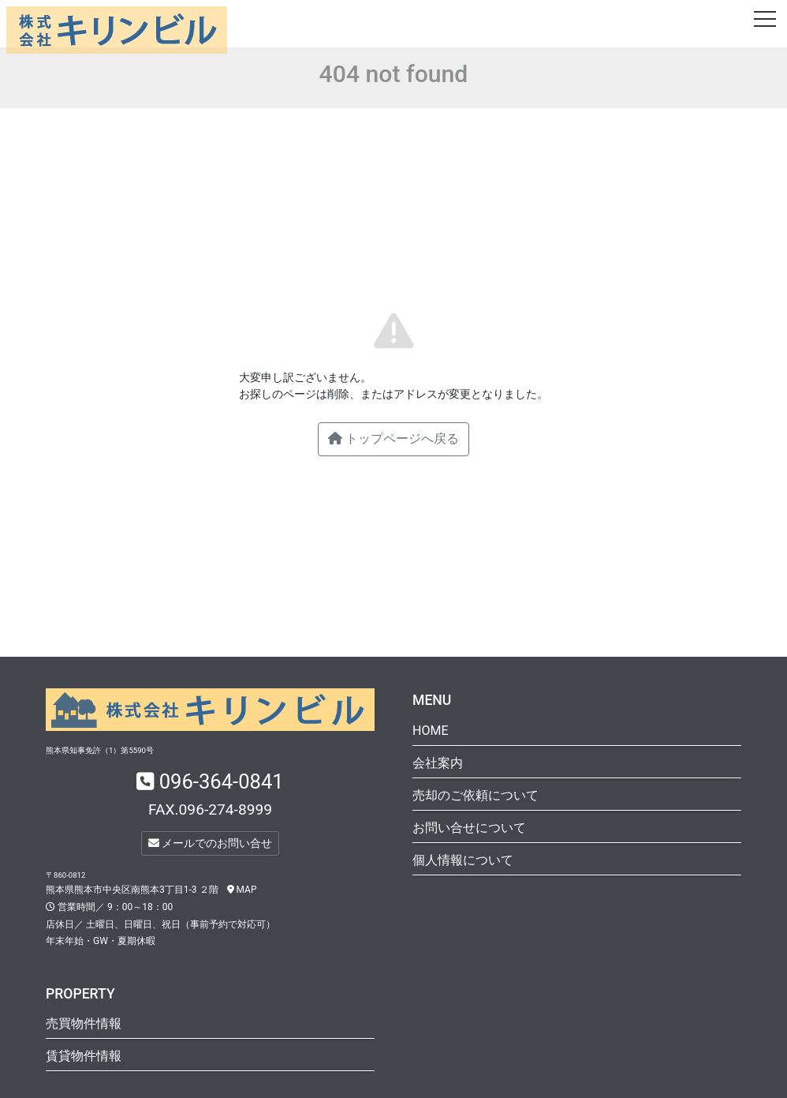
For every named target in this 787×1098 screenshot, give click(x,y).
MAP (242, 889)
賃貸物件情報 (83, 1055)
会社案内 (437, 762)
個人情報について (462, 860)
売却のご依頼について (475, 795)
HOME (430, 730)
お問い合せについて (469, 827)
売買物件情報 (83, 1023)
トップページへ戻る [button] (393, 438)
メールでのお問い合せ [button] (210, 843)
